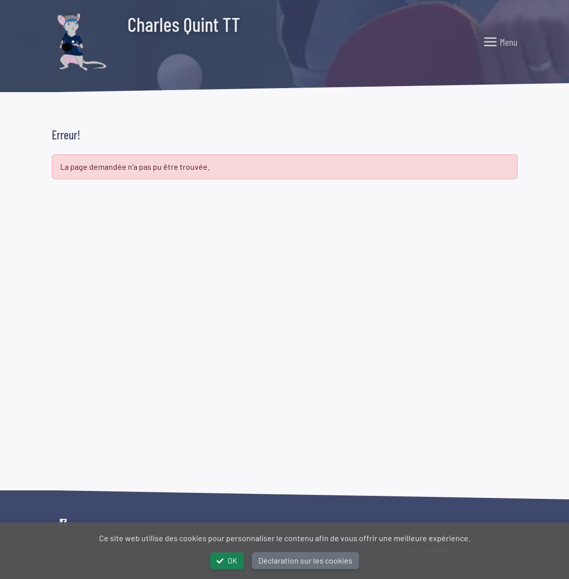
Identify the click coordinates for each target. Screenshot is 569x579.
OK (227, 560)
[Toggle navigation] (500, 41)
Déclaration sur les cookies (305, 560)
